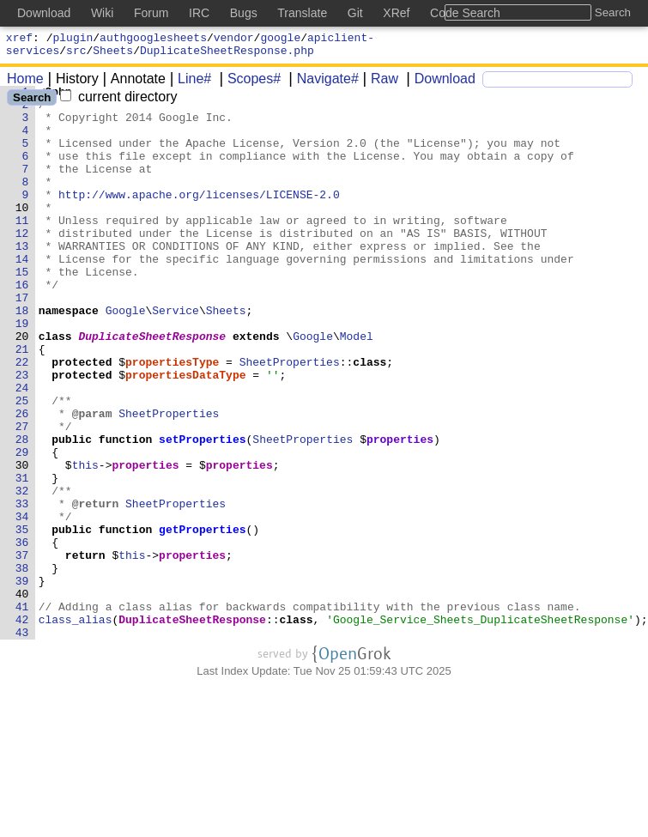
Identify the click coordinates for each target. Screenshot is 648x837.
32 (22, 572)
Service (176, 356)
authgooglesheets (153, 39)
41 (22, 711)
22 (22, 418)
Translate (302, 13)
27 (22, 495)
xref (19, 39)
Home (25, 83)
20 (22, 387)
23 (22, 433)
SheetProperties (289, 418)
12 (22, 263)
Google (126, 356)
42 (22, 727)
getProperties (203, 619)
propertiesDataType (186, 433)
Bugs (243, 13)
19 (22, 371)
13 (22, 279)
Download (439, 83)
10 (22, 232)
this (85, 541)
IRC (199, 13)
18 (22, 356)
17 (22, 341)
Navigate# (322, 83)
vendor (234, 39)
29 (22, 526)
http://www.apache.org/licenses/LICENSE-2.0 (200, 217)
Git (355, 13)
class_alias (75, 727)
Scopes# (248, 83)
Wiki (102, 13)
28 (22, 511)
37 (22, 650)
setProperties (203, 511)
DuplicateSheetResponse (153, 387)
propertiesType (173, 418)
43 (22, 742)
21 (22, 402)
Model (356, 387)
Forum (151, 13)
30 (22, 541)
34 (22, 603)
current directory (118, 101)
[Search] (557, 84)
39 (22, 680)
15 (22, 310)
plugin (73, 39)
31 (22, 557)
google (280, 39)
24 (22, 449)
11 (22, 248)
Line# (188, 83)
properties (400, 511)
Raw (378, 83)
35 (22, 619)
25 (22, 464)
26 (22, 480)
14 (22, 294)
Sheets (113, 55)
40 (22, 696)
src (76, 55)
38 (22, 665)
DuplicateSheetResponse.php (227, 55)
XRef (396, 13)
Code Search (465, 13)
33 (22, 588)
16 (22, 325)
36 (22, 634)
